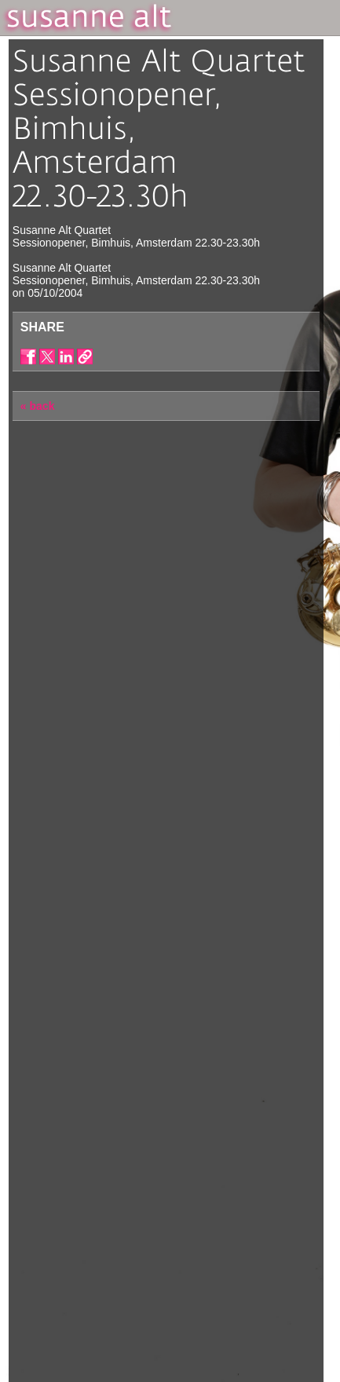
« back (37, 406)
